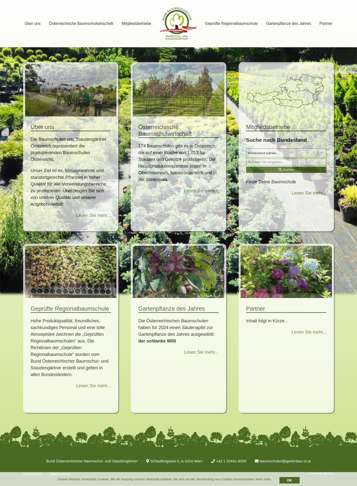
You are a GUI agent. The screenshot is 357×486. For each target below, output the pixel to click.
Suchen (286, 170)
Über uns (33, 23)
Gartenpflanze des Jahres (288, 23)
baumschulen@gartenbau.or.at (283, 461)
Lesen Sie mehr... (93, 215)
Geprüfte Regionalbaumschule (231, 23)
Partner (325, 23)
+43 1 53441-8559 (228, 461)
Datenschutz (60, 474)
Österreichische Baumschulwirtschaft (81, 23)
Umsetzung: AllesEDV (321, 473)
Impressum (32, 474)
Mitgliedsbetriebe (136, 23)
